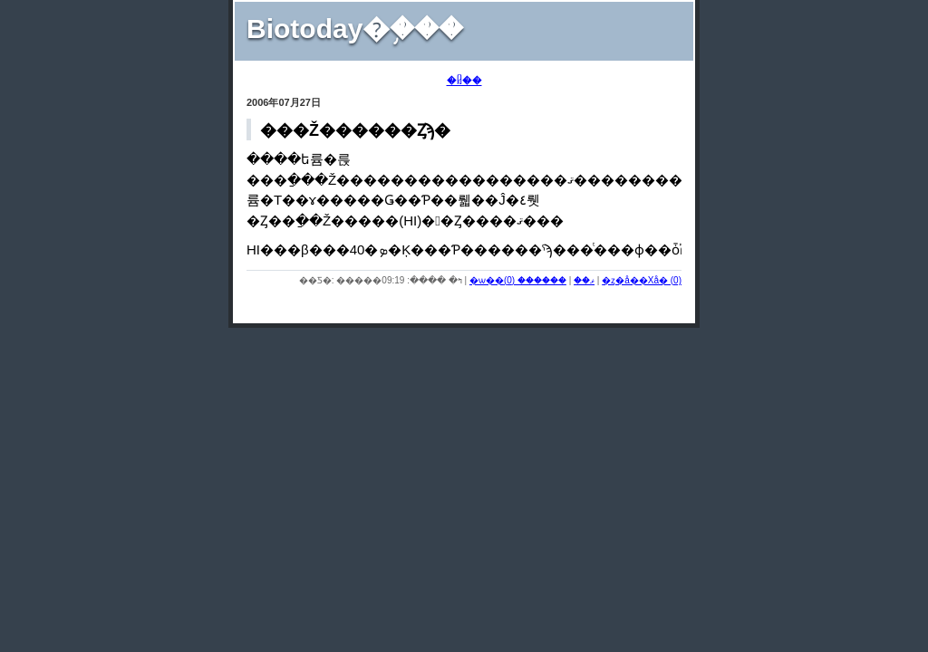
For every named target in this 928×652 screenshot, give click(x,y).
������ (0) (535, 280)
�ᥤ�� (464, 80)
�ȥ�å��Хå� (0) (642, 280)
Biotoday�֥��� (354, 28)
